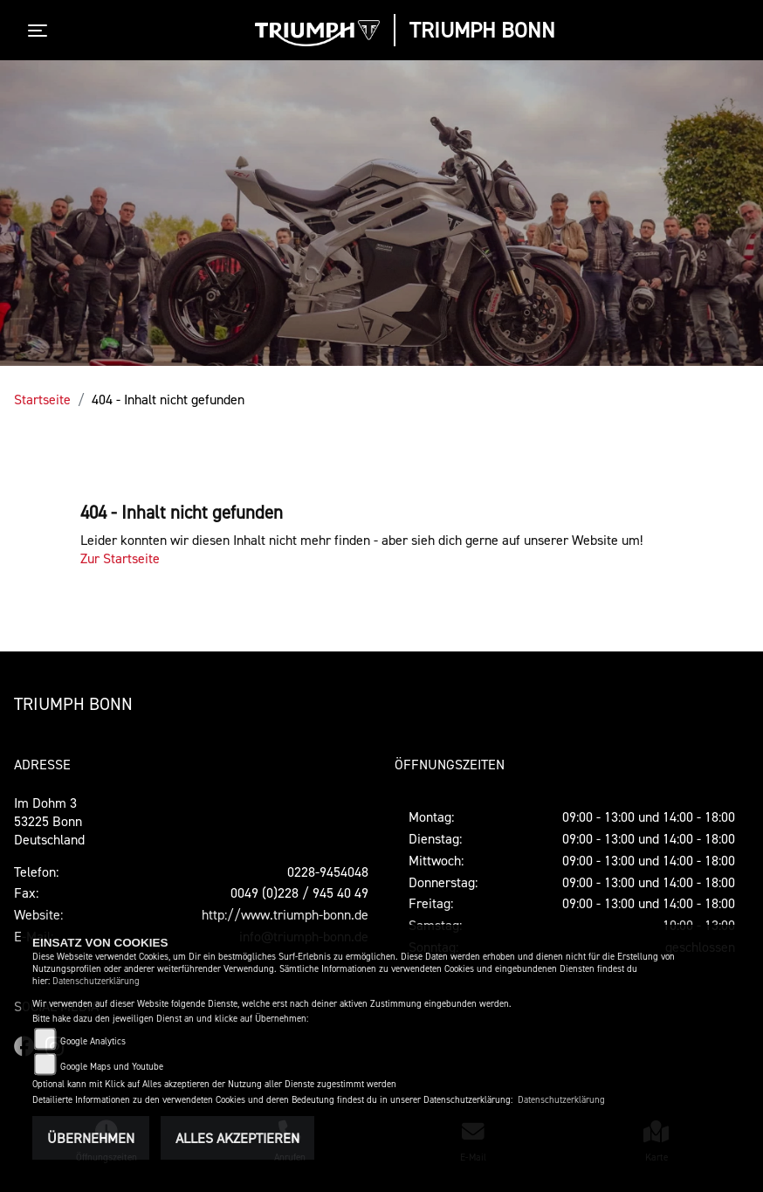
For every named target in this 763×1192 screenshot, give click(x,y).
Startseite (42, 399)
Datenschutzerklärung (96, 981)
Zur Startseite (120, 558)
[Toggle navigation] (41, 30)
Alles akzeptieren (237, 1138)
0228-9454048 (327, 871)
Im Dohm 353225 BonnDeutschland (49, 821)
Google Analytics (93, 1041)
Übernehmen (90, 1138)
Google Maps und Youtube (111, 1066)
